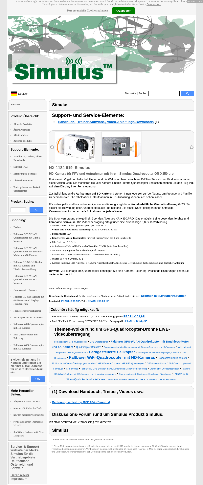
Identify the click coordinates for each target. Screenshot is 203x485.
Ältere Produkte (21, 129)
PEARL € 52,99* (135, 316)
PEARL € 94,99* (136, 321)
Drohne (17, 227)
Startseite (130, 93)
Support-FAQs (20, 166)
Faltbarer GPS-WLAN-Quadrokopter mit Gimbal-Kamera (27, 238)
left (52, 147)
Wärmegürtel (28, 414)
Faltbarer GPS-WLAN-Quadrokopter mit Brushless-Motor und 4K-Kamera (28, 252)
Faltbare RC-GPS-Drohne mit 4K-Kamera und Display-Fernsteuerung (28, 300)
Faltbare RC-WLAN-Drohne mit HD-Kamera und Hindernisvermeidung (28, 266)
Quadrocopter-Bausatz (25, 290)
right (191, 147)
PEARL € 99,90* (70, 301)
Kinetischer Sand (26, 401)
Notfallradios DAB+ (28, 408)
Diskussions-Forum (23, 180)
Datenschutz (154, 4)
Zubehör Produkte (22, 140)
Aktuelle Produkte (22, 124)
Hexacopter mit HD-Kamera (27, 317)
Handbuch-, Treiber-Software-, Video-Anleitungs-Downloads (106, 122)
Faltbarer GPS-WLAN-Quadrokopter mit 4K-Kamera (25, 280)
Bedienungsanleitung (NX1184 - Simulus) (81, 402)
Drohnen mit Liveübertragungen (163, 295)
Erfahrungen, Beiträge (24, 173)
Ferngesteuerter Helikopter (27, 310)
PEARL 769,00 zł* (98, 301)
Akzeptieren (123, 10)
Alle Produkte (20, 135)
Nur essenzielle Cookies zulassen (87, 10)
